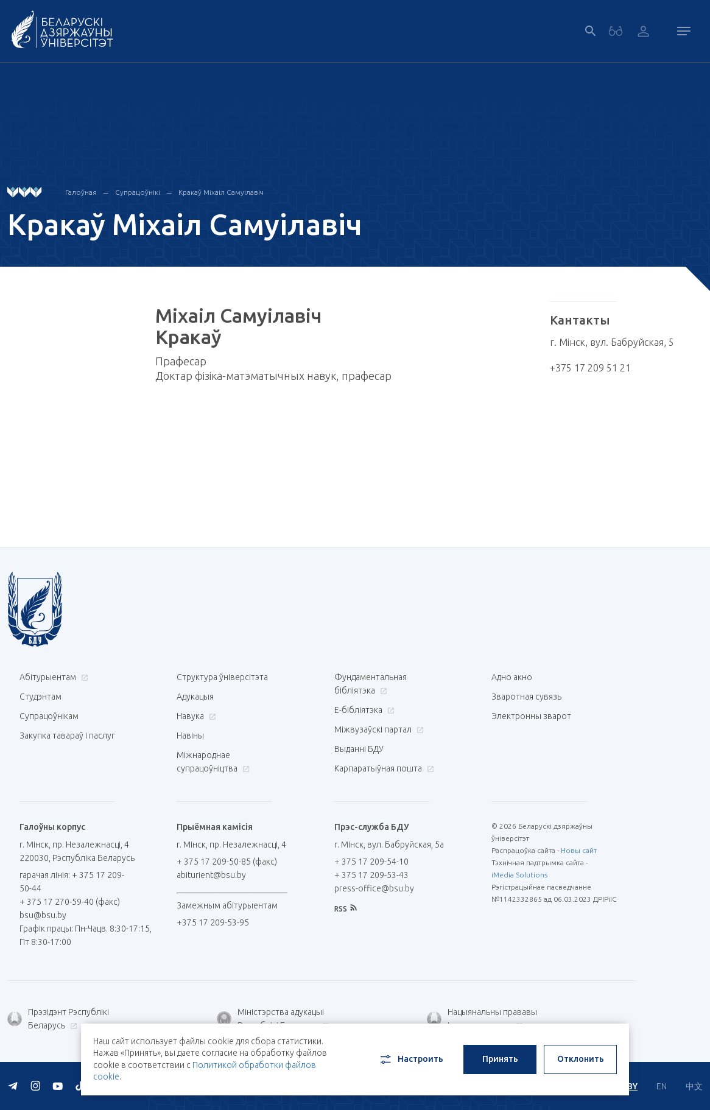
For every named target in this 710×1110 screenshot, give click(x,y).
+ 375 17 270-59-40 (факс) (69, 902)
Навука (195, 716)
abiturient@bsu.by (211, 875)
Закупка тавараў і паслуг (66, 735)
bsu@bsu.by (42, 915)
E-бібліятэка (363, 710)
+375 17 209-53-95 (213, 922)
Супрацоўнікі (137, 192)
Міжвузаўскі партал (377, 729)
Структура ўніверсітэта (222, 677)
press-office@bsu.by (374, 888)
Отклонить (580, 1059)
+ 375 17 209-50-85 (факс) (227, 861)
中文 (694, 1086)
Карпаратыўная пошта (382, 768)
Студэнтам (40, 696)
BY (632, 1086)
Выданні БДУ (359, 749)
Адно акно (511, 677)
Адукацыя (195, 696)
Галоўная (81, 192)
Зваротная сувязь (526, 696)
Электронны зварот (531, 716)
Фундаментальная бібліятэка (370, 683)
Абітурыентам (52, 677)
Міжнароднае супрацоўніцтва (213, 761)
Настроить (410, 1059)
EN (661, 1086)
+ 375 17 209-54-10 (371, 861)
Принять (500, 1059)
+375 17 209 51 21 (590, 367)
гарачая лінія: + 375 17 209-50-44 (71, 881)
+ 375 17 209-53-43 (371, 875)
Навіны (190, 735)
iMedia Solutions (519, 875)
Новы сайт (579, 850)
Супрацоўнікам (49, 716)
